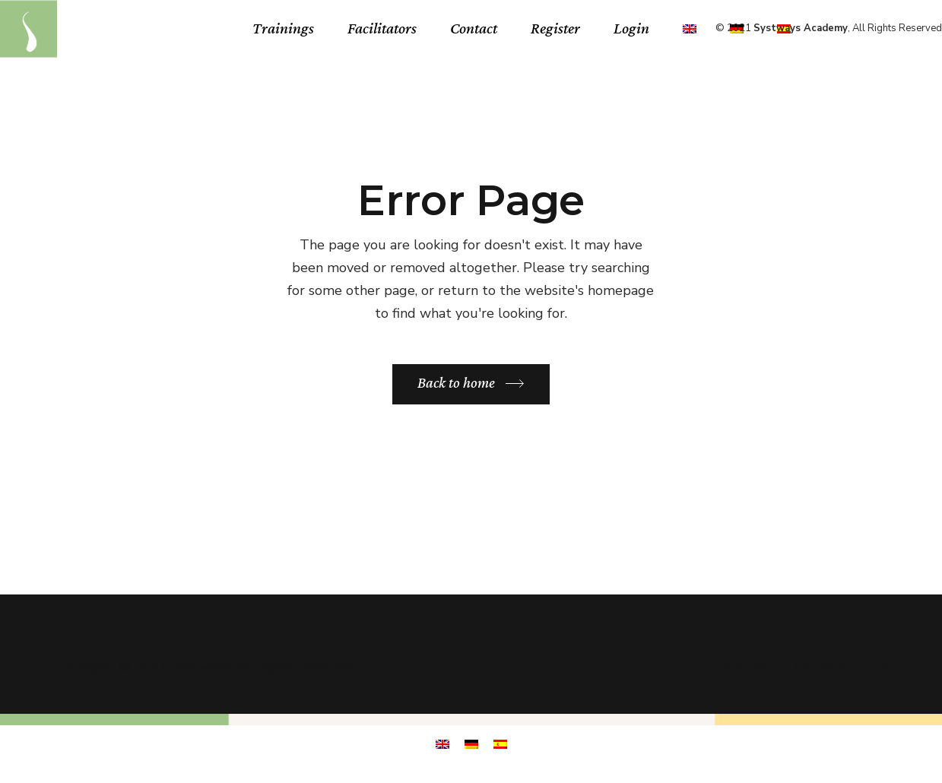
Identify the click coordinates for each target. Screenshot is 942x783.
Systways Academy (800, 28)
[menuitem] (689, 28)
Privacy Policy (845, 667)
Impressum (754, 667)
